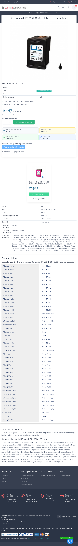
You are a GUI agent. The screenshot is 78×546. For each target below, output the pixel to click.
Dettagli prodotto (39, 199)
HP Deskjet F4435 (7, 356)
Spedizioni (24, 480)
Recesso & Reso (26, 483)
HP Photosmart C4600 (9, 349)
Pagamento (24, 477)
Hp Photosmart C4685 (46, 319)
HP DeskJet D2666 (8, 308)
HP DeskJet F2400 (45, 316)
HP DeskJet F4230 (45, 279)
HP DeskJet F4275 (7, 294)
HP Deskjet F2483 (45, 367)
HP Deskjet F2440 (7, 360)
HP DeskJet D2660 (8, 305)
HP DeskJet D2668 (45, 308)
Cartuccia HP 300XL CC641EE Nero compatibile (43, 13)
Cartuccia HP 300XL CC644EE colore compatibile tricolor (39, 182)
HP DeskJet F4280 (45, 294)
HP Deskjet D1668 (7, 418)
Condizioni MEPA (65, 474)
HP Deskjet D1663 (45, 382)
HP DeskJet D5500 (45, 341)
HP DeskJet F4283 (8, 297)
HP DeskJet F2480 (8, 312)
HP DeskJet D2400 (8, 316)
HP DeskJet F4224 (7, 279)
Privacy (3, 480)
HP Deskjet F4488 (45, 374)
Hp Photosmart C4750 (46, 396)
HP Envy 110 (6, 334)
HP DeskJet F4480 (45, 345)
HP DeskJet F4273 (7, 290)
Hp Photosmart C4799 (46, 418)
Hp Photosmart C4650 (46, 393)
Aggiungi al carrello (39, 194)
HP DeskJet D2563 (45, 268)
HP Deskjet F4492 (7, 378)
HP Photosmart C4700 (46, 349)
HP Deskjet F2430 (45, 352)
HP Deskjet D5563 (7, 382)
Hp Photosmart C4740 (9, 396)
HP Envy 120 (6, 352)
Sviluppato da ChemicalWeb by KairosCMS (38, 537)
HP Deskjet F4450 (7, 371)
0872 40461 (72, 2)
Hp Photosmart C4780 (9, 323)
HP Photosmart (7, 411)
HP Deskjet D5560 (7, 327)
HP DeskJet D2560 (8, 268)
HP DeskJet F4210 (7, 275)
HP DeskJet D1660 (45, 338)
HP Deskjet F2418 (7, 367)
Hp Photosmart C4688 (9, 407)
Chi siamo (4, 474)
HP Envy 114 (43, 334)
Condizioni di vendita (28, 474)
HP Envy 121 (6, 415)
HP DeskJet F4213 (45, 275)
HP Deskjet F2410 (45, 363)
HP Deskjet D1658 (7, 385)
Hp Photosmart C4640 (9, 393)
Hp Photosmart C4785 (46, 407)
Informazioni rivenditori (47, 474)
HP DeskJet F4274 (45, 290)
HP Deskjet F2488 (7, 363)
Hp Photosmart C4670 (9, 319)
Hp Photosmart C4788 (46, 389)
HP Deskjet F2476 (45, 360)
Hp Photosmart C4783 (9, 389)
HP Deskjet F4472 (7, 374)
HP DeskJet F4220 (8, 345)
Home (23, 13)
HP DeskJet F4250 (7, 286)
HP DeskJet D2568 (45, 272)
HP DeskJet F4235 (7, 283)
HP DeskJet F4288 (45, 297)
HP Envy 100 (43, 330)
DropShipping (5, 522)
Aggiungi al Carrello (24, 122)
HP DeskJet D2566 (8, 272)
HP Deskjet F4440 (45, 356)
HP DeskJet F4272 (45, 286)
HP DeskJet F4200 (8, 301)
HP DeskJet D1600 (8, 338)
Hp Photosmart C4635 (9, 404)
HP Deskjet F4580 (45, 323)
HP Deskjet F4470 (45, 371)
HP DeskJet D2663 (45, 305)
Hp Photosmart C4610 (46, 400)
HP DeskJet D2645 (45, 301)
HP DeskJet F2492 (8, 330)
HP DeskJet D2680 (8, 341)
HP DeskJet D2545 (45, 264)
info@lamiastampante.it (57, 2)
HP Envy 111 (43, 415)
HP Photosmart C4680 (46, 312)
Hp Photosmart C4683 (46, 404)
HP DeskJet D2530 (8, 264)
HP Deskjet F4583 (45, 378)
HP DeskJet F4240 (45, 283)
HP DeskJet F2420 (45, 327)
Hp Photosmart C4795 (9, 400)
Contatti (3, 477)
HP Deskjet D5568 (45, 385)
